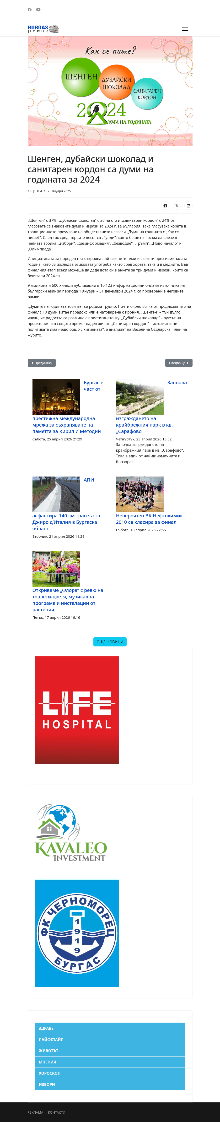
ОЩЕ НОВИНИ (110, 642)
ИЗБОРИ (47, 1084)
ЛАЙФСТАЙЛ (51, 1039)
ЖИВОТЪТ (48, 1050)
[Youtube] (38, 9)
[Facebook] (30, 9)
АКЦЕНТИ (35, 191)
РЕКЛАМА (35, 1112)
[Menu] (185, 29)
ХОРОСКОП (50, 1073)
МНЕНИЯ (47, 1062)
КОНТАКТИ (56, 1112)
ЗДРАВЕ (46, 1028)
